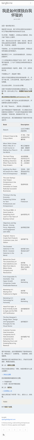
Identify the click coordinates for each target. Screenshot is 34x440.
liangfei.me (7, 3)
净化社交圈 (7, 375)
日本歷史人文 (7, 391)
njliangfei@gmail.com (9, 419)
